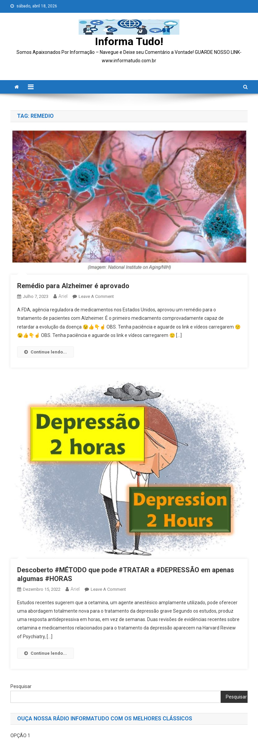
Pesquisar (21, 686)
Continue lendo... (45, 351)
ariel (63, 296)
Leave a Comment (96, 296)
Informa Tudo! (129, 41)
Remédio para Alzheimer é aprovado (74, 286)
